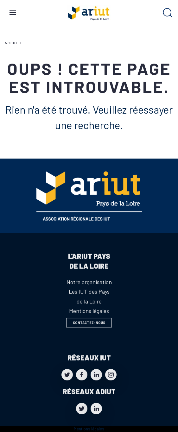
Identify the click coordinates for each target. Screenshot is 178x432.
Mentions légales (89, 428)
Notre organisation (89, 290)
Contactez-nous (89, 324)
